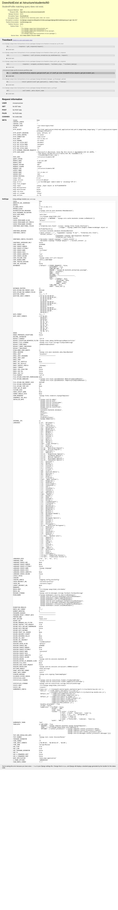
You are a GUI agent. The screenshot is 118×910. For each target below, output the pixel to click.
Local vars (10, 51)
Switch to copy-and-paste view (22, 41)
